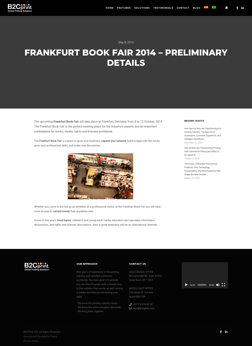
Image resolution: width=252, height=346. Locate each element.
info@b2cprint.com (142, 308)
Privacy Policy (31, 341)
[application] (205, 275)
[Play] (186, 285)
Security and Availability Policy (40, 336)
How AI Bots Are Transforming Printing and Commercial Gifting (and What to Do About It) (202, 151)
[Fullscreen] (223, 285)
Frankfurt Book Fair (50, 141)
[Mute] (218, 285)
